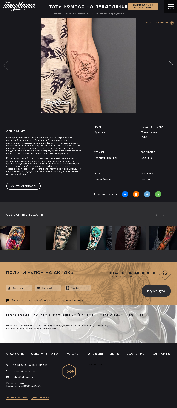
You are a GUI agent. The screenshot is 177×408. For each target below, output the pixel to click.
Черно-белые (102, 179)
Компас (145, 179)
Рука (144, 137)
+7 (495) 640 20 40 (25, 371)
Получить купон (156, 291)
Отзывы (95, 353)
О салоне (15, 353)
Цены (115, 353)
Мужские (99, 132)
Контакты (161, 353)
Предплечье (149, 132)
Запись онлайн (17, 397)
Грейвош (112, 158)
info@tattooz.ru (23, 377)
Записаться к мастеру (143, 6)
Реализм (99, 158)
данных (78, 300)
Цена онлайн (40, 397)
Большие (147, 158)
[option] (88, 110)
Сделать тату (44, 353)
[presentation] (114, 290)
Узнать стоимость (24, 186)
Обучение (135, 353)
